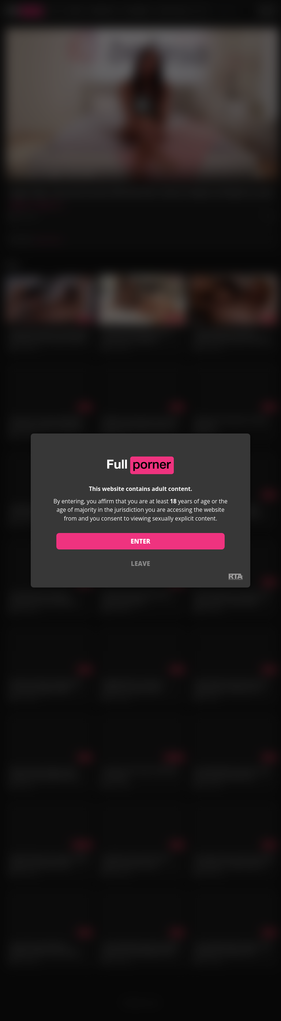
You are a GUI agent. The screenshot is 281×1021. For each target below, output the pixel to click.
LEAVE (140, 563)
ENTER (140, 541)
